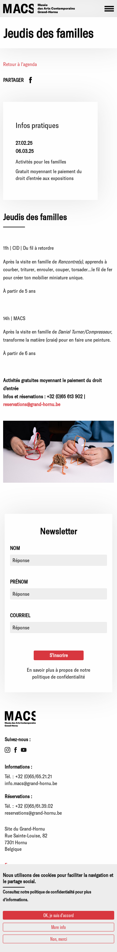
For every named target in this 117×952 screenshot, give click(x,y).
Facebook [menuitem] (16, 750)
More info (58, 927)
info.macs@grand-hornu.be (31, 783)
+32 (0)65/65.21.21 (33, 776)
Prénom (19, 582)
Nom (15, 548)
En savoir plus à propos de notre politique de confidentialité (58, 673)
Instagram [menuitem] (7, 750)
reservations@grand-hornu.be (33, 813)
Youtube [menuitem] (24, 750)
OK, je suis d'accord (58, 915)
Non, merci (58, 939)
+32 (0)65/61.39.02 (34, 806)
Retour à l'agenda (20, 64)
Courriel (20, 615)
